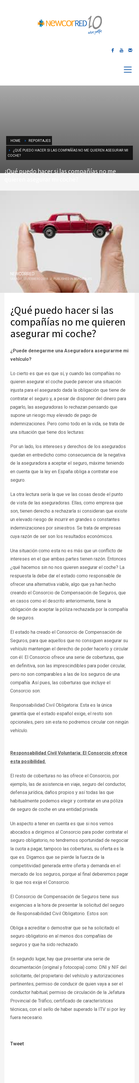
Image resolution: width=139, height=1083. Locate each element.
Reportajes (83, 279)
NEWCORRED (22, 273)
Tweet (17, 1044)
